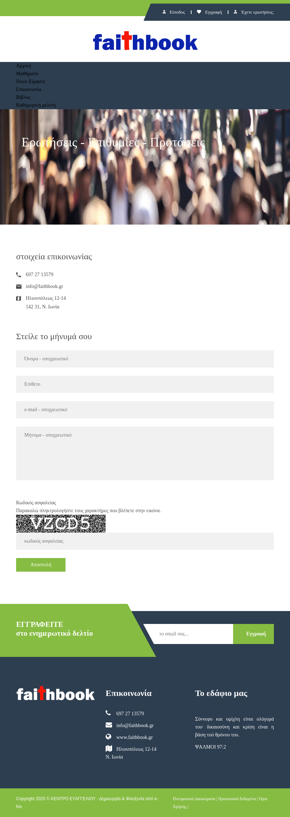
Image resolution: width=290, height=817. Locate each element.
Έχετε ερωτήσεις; (254, 12)
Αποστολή (40, 564)
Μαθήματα (27, 73)
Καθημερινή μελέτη (36, 105)
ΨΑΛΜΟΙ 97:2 (210, 747)
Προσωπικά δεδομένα (237, 798)
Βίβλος (23, 97)
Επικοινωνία (28, 89)
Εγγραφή (209, 12)
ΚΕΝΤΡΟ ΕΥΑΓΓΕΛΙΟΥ (73, 798)
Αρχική (23, 65)
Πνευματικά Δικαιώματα (194, 798)
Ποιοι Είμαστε (30, 81)
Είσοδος (174, 12)
